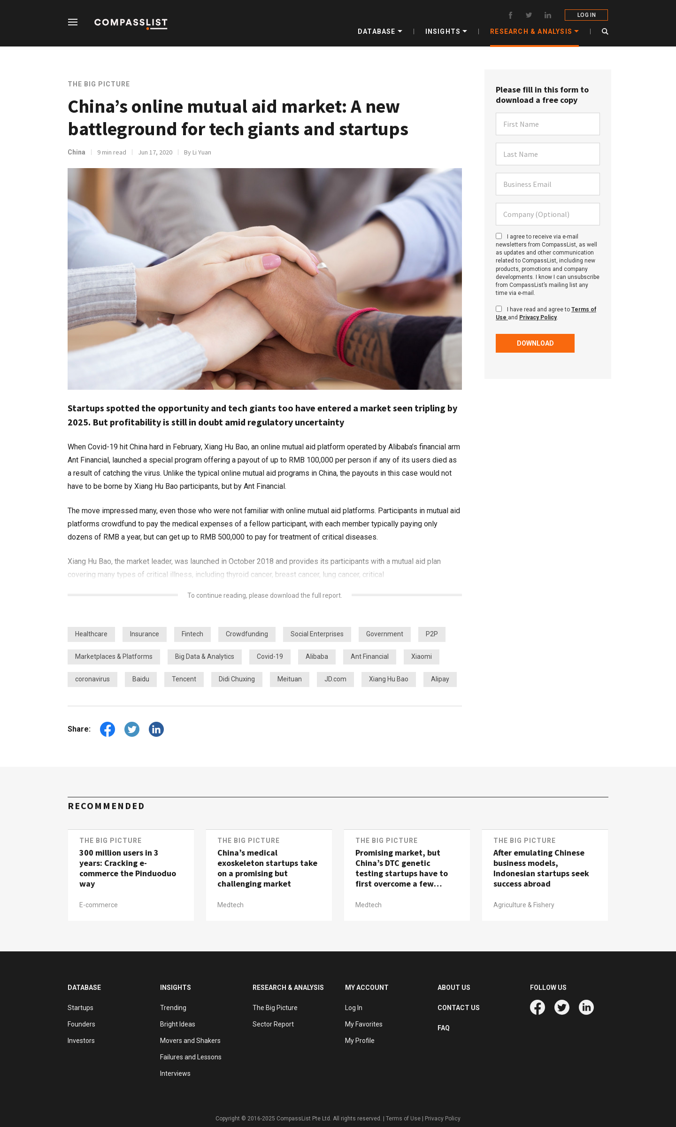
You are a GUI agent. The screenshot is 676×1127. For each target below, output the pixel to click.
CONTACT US (459, 1007)
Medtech (230, 905)
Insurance (144, 634)
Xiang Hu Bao (388, 679)
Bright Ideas (177, 1024)
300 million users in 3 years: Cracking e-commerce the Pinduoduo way (127, 868)
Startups (80, 1007)
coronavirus (92, 679)
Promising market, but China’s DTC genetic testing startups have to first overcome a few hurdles (401, 868)
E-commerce (98, 905)
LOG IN (586, 15)
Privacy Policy (538, 317)
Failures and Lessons (191, 1057)
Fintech (192, 634)
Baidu (140, 679)
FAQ (444, 1028)
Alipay (440, 679)
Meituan (289, 679)
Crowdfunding (247, 634)
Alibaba (317, 656)
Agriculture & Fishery (523, 905)
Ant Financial (370, 656)
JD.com (335, 679)
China (76, 152)
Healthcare (91, 634)
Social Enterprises (317, 634)
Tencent (184, 679)
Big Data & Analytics (204, 656)
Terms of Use (403, 1118)
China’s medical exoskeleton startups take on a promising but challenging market (267, 868)
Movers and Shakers (190, 1040)
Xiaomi (421, 656)
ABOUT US (454, 987)
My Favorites (364, 1024)
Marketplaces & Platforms (114, 656)
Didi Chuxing (237, 679)
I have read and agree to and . (546, 313)
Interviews (175, 1073)
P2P (432, 634)
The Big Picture (99, 84)
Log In (353, 1007)
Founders (81, 1024)
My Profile (360, 1040)
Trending (173, 1007)
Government (384, 634)
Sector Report (273, 1024)
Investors (81, 1040)
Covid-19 (270, 656)
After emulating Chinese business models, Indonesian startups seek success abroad (541, 868)
